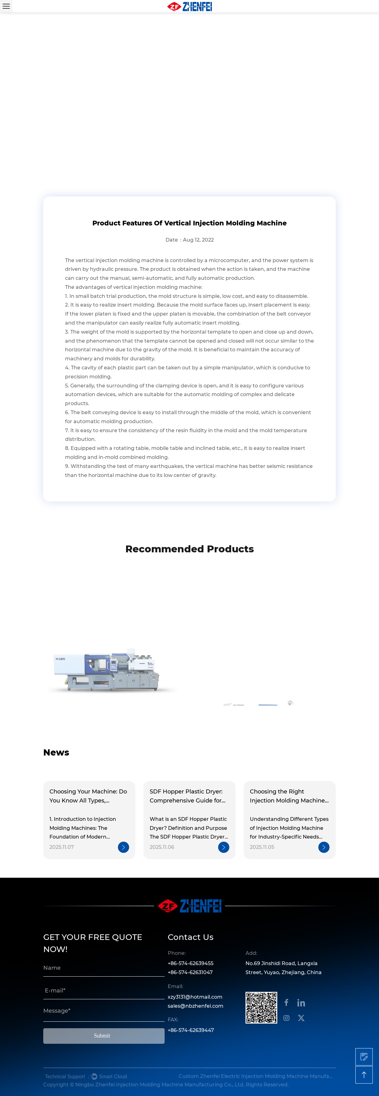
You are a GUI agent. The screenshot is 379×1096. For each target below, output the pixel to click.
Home (51, 154)
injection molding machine (130, 260)
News (70, 154)
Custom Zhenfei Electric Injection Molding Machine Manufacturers (256, 1076)
